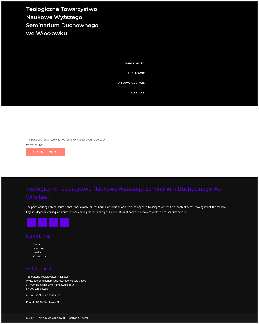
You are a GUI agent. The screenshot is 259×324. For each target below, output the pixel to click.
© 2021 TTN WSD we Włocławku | (47, 318)
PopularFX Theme (78, 318)
